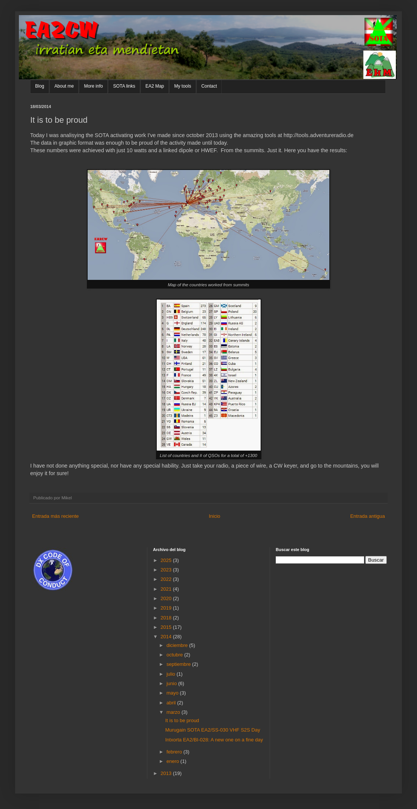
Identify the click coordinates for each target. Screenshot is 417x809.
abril (172, 703)
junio (172, 683)
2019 (167, 608)
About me (64, 86)
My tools (182, 86)
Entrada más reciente (55, 516)
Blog (39, 86)
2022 (167, 579)
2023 (167, 570)
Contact (209, 86)
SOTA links (124, 86)
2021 (167, 589)
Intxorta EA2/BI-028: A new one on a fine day (214, 740)
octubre (175, 655)
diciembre (178, 645)
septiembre (179, 664)
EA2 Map (154, 86)
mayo (173, 693)
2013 (167, 773)
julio (172, 674)
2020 (167, 598)
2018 (167, 618)
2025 (167, 560)
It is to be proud (182, 720)
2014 (167, 636)
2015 (167, 627)
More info (93, 86)
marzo (174, 712)
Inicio (214, 516)
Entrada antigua (367, 516)
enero (174, 761)
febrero (175, 752)
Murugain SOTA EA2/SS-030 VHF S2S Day (212, 730)
